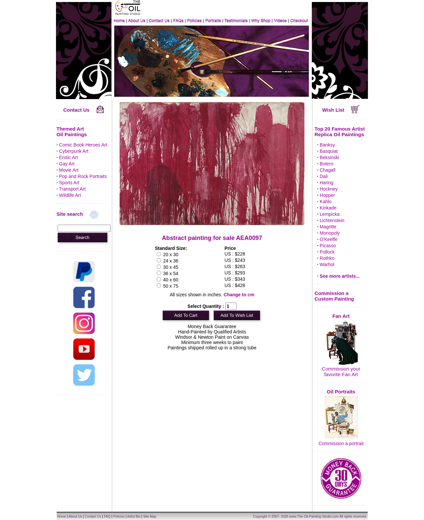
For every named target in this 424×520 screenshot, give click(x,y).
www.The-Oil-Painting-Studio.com (314, 516)
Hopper (327, 195)
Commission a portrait (340, 443)
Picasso (328, 245)
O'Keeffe (329, 239)
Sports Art (69, 182)
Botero (326, 163)
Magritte (328, 226)
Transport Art (72, 189)
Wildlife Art (70, 195)
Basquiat (329, 151)
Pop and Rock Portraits (83, 176)
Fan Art (341, 316)
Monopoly (330, 233)
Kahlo (326, 201)
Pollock (327, 252)
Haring (326, 182)
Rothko (327, 258)
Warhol (327, 264)
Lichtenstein (332, 220)
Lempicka (330, 214)
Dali (324, 176)
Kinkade (328, 207)
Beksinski (329, 157)
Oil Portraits (341, 391)
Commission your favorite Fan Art (341, 371)
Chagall (327, 170)
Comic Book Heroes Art (83, 144)
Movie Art (68, 170)
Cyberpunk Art (73, 151)
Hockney (329, 189)
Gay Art (67, 163)
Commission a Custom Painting (334, 296)
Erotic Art (68, 157)
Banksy (327, 144)
